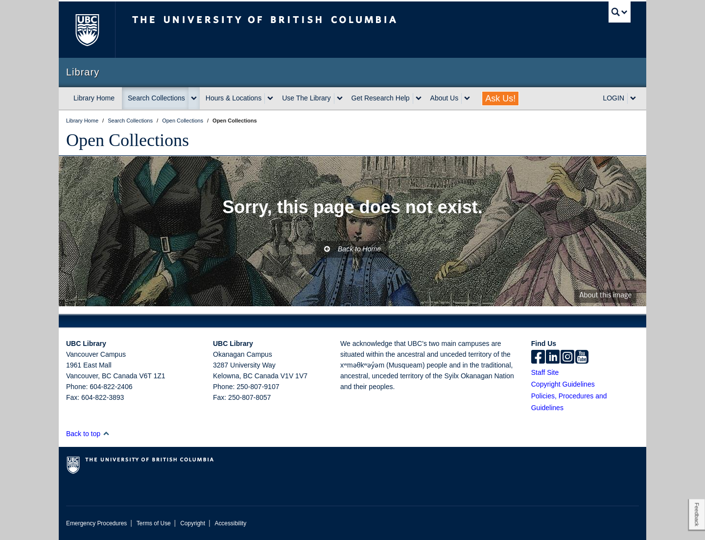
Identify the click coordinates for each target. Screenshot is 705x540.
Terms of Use (154, 523)
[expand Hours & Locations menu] (270, 98)
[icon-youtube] (581, 358)
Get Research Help (381, 98)
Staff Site (545, 372)
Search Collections (156, 98)
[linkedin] (553, 358)
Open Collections (127, 140)
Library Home (94, 98)
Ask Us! (500, 98)
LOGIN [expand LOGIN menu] (613, 98)
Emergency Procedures (96, 523)
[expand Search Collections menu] (194, 98)
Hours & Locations (233, 98)
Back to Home (352, 249)
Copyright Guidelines (563, 384)
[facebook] (538, 358)
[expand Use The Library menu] (340, 98)
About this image (605, 295)
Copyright (192, 523)
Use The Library (306, 98)
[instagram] (567, 358)
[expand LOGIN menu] (633, 98)
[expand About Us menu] (467, 98)
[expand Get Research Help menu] (418, 98)
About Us (444, 98)
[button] (106, 433)
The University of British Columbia (87, 29)
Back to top (88, 434)
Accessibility (230, 523)
